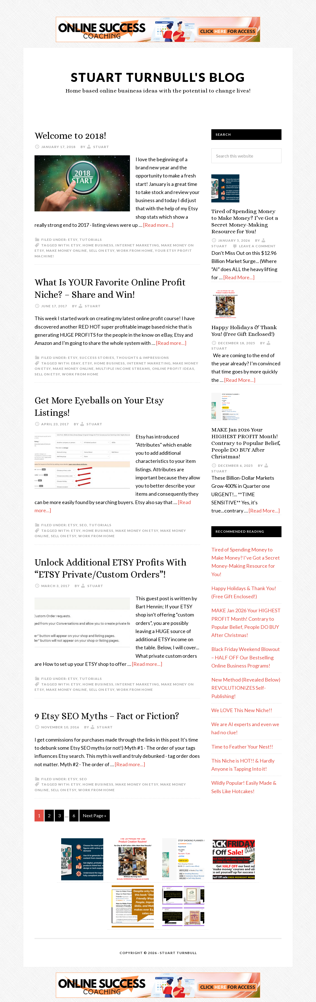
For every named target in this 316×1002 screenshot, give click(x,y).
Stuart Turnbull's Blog (158, 77)
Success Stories (96, 357)
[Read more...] (158, 224)
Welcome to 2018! (73, 135)
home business (98, 245)
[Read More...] (239, 277)
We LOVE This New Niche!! (241, 710)
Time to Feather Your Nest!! (242, 747)
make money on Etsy (136, 529)
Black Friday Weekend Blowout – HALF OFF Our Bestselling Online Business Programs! (245, 657)
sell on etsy (102, 250)
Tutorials (90, 239)
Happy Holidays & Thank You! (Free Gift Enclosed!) (244, 330)
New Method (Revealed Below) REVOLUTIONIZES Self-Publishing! (245, 688)
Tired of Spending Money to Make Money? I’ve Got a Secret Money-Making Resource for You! (244, 221)
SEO (83, 524)
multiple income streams (123, 368)
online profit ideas (173, 368)
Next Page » (94, 814)
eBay (76, 363)
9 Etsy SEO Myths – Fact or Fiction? (114, 714)
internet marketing (137, 245)
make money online (66, 250)
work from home (134, 250)
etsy (72, 239)
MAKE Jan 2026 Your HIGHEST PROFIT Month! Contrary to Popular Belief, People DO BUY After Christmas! (245, 443)
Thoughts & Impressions (142, 357)
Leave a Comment (257, 246)
